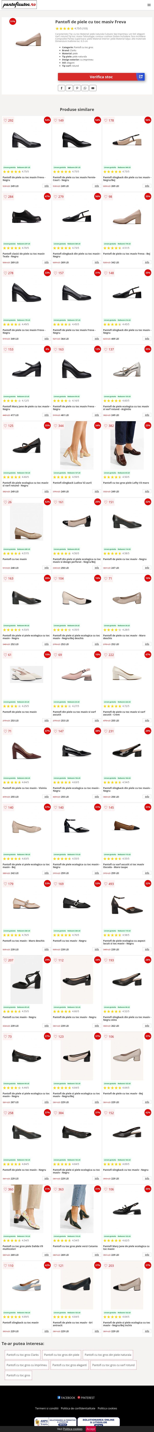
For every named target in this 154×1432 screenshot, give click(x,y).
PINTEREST (86, 1398)
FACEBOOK (66, 1398)
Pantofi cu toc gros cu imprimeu (27, 1365)
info (47, 185)
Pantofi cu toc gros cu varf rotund (113, 1365)
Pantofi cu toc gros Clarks (23, 1355)
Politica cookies (107, 1408)
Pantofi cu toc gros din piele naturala (108, 1355)
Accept (91, 1429)
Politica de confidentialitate (78, 1408)
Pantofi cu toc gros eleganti (69, 1365)
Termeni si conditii (47, 1408)
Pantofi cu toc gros (18, 1375)
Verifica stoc (117, 77)
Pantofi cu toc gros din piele (61, 1355)
